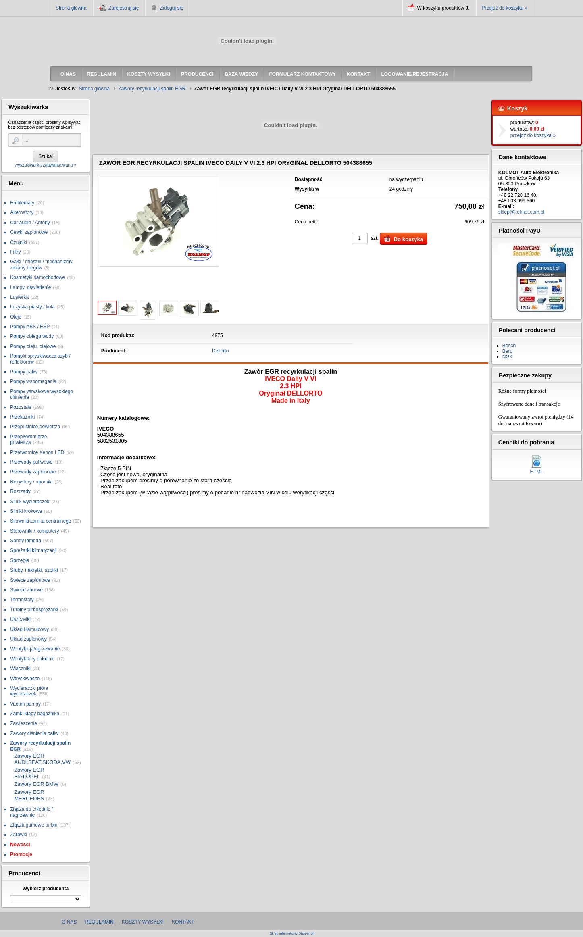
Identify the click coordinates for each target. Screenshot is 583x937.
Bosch (509, 345)
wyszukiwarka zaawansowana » (45, 164)
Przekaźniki (22, 417)
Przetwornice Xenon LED (37, 452)
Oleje (15, 317)
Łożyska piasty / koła (32, 307)
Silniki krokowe (26, 511)
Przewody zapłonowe (33, 472)
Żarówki (18, 834)
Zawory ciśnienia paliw (34, 733)
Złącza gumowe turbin (33, 825)
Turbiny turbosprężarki (34, 609)
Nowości (20, 844)
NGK (507, 357)
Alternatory (21, 212)
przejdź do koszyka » (533, 135)
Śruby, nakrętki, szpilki (34, 570)
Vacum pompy (25, 704)
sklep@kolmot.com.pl (521, 212)
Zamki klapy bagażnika (34, 713)
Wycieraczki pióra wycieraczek (29, 691)
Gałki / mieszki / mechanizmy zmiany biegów (41, 264)
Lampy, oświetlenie (30, 287)
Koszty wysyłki (143, 922)
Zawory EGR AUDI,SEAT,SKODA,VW (42, 759)
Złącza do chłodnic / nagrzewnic (31, 812)
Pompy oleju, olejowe (33, 346)
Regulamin (99, 922)
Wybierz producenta (46, 888)
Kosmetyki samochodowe (37, 277)
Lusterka (19, 297)
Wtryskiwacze (25, 678)
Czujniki (18, 242)
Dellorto (220, 351)
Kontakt (183, 922)
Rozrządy (20, 491)
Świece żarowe (26, 590)
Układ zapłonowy (28, 639)
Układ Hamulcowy (29, 629)
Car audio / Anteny (30, 222)
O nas (69, 922)
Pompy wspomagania (33, 381)
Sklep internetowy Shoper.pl (291, 933)
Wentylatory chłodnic (32, 659)
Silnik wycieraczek (29, 501)
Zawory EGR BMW (36, 784)
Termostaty (22, 599)
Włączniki (20, 668)
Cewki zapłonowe (29, 232)
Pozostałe (20, 407)
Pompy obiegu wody (32, 336)
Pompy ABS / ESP (30, 326)
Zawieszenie (23, 723)
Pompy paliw (23, 372)
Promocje (21, 854)
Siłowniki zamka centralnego (40, 521)
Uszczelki (20, 619)
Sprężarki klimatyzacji (33, 550)
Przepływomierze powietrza (28, 439)
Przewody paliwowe (31, 462)
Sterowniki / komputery (34, 531)
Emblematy (22, 203)
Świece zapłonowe (30, 580)
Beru (507, 351)
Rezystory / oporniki (31, 482)
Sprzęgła (19, 560)
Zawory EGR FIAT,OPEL (29, 773)
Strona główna (71, 8)
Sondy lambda (25, 540)
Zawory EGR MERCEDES (29, 795)
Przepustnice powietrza (35, 426)
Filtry (15, 252)
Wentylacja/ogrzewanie (35, 649)
